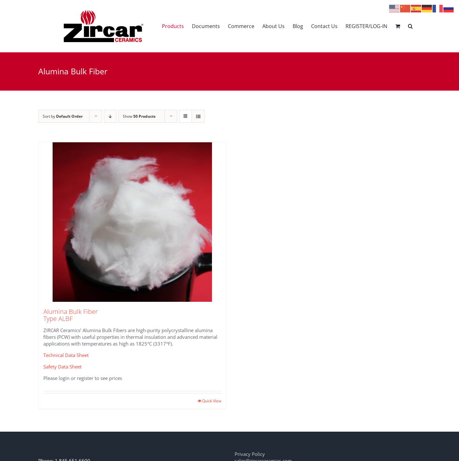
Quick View (211, 401)
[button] (410, 26)
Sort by (63, 116)
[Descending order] (110, 116)
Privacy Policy (250, 454)
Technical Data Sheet (66, 355)
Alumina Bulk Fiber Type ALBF (70, 315)
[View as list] (198, 116)
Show (139, 116)
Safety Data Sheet (62, 366)
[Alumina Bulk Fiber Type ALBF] (132, 222)
